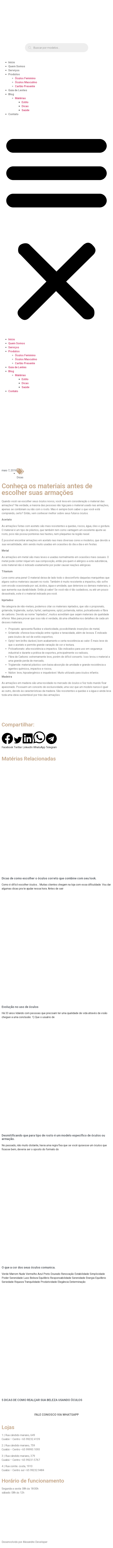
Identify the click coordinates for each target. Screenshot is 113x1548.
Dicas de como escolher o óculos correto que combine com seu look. (49, 878)
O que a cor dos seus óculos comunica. (28, 1267)
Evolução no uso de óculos (20, 1007)
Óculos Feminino (25, 78)
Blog (11, 94)
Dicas (25, 106)
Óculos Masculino (26, 82)
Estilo (25, 102)
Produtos (14, 74)
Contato (13, 114)
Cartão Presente (25, 86)
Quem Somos (16, 66)
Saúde (25, 110)
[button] (56, 226)
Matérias (20, 98)
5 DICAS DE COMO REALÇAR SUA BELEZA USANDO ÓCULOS (42, 1400)
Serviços (13, 70)
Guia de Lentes (17, 90)
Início (11, 62)
